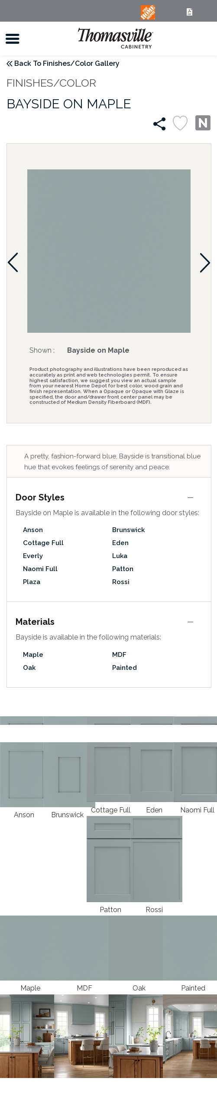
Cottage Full (43, 543)
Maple (33, 655)
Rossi (121, 582)
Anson (33, 530)
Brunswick (128, 530)
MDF (119, 655)
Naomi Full (40, 569)
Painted (124, 668)
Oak (29, 668)
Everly (33, 556)
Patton (122, 569)
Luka (119, 556)
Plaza (31, 582)
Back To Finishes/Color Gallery (67, 63)
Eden (120, 543)
